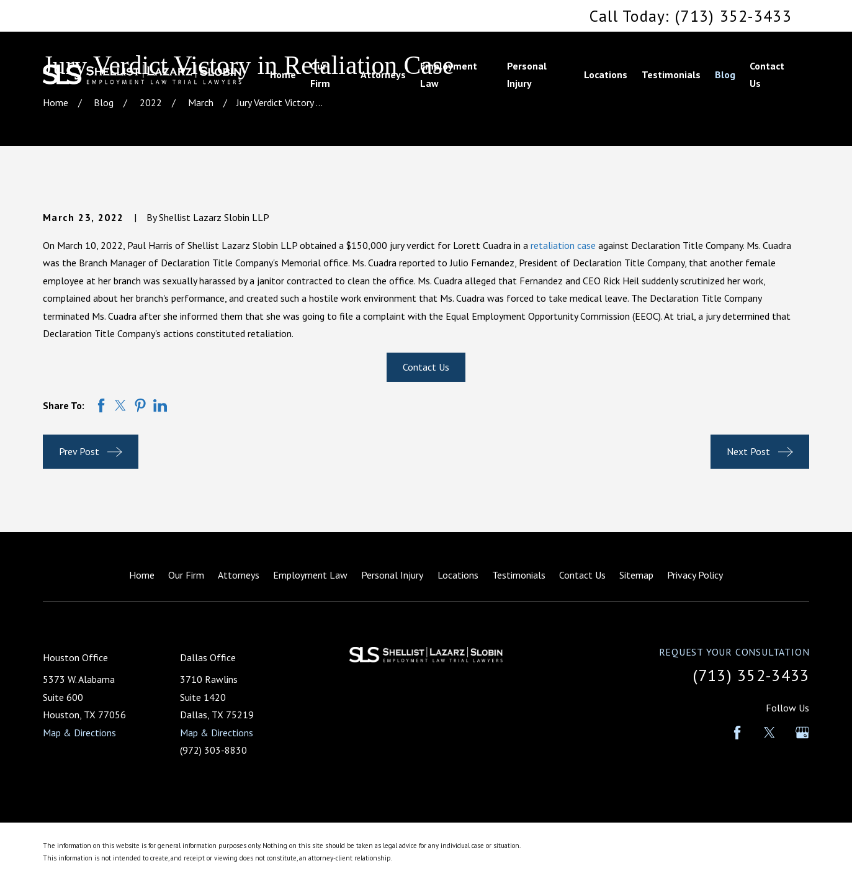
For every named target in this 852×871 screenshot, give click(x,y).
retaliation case (563, 245)
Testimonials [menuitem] (671, 74)
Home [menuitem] (283, 74)
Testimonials (518, 575)
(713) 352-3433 (751, 675)
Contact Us (426, 367)
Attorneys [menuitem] (383, 74)
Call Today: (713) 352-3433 (691, 16)
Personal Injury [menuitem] (527, 75)
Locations (457, 575)
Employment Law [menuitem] (448, 75)
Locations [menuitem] (605, 74)
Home (142, 575)
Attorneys (238, 575)
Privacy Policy (695, 575)
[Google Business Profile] (802, 732)
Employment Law (310, 575)
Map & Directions (79, 732)
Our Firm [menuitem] (320, 75)
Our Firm (186, 575)
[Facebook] (737, 732)
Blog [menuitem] (725, 74)
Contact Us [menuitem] (767, 75)
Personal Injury (392, 575)
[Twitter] (769, 732)
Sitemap (636, 575)
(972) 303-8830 (213, 750)
